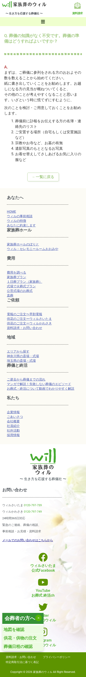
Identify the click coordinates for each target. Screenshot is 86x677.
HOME (11, 211)
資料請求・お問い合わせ (24, 328)
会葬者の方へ (20, 618)
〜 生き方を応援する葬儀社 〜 (24, 13)
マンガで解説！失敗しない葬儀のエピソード (39, 384)
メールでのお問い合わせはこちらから (27, 540)
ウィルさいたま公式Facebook (43, 568)
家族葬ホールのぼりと (23, 244)
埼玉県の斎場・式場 (21, 360)
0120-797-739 (33, 505)
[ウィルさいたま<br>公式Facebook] (43, 557)
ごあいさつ (15, 417)
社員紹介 (13, 426)
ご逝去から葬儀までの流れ (26, 379)
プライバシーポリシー (56, 657)
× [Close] (38, 617)
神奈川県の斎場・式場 (23, 356)
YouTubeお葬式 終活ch (43, 593)
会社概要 (13, 421)
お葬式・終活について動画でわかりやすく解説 (40, 388)
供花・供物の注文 (20, 638)
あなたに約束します (21, 225)
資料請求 (77, 13)
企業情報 (13, 412)
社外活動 (13, 430)
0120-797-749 (33, 511)
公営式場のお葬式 (20, 291)
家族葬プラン (16, 277)
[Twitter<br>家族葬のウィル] (43, 607)
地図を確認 (14, 629)
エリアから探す (18, 351)
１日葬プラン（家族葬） (24, 281)
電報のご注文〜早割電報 (24, 314)
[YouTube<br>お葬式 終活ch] (43, 582)
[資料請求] (77, 6)
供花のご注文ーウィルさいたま (29, 319)
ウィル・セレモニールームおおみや (32, 249)
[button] (42, 21)
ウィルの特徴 (16, 221)
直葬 (10, 295)
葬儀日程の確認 (18, 646)
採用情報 (13, 435)
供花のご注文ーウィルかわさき (29, 323)
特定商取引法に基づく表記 (22, 662)
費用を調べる (16, 272)
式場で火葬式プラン (21, 286)
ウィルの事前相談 (20, 216)
